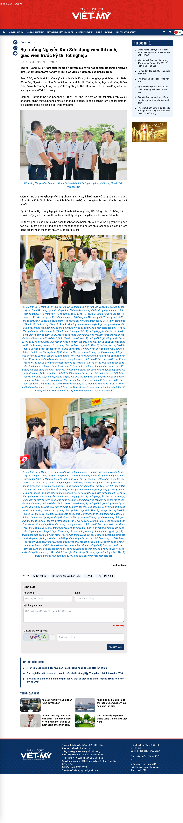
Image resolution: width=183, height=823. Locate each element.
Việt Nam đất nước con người (60, 32)
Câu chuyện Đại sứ (84, 32)
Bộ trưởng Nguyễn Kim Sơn (66, 576)
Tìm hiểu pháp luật (104, 32)
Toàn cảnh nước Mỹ (35, 32)
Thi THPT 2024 (105, 576)
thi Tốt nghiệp (40, 576)
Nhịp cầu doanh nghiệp (125, 32)
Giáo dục (25, 42)
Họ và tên (28, 592)
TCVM (88, 576)
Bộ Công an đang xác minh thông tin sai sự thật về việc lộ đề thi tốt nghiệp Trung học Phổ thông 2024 (75, 680)
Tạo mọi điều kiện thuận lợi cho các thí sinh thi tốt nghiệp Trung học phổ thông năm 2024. (75, 673)
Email (78, 592)
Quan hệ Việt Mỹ (16, 32)
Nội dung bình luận (33, 605)
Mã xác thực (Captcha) (35, 630)
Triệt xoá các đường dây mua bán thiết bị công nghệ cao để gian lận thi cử (67, 668)
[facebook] (15, 42)
